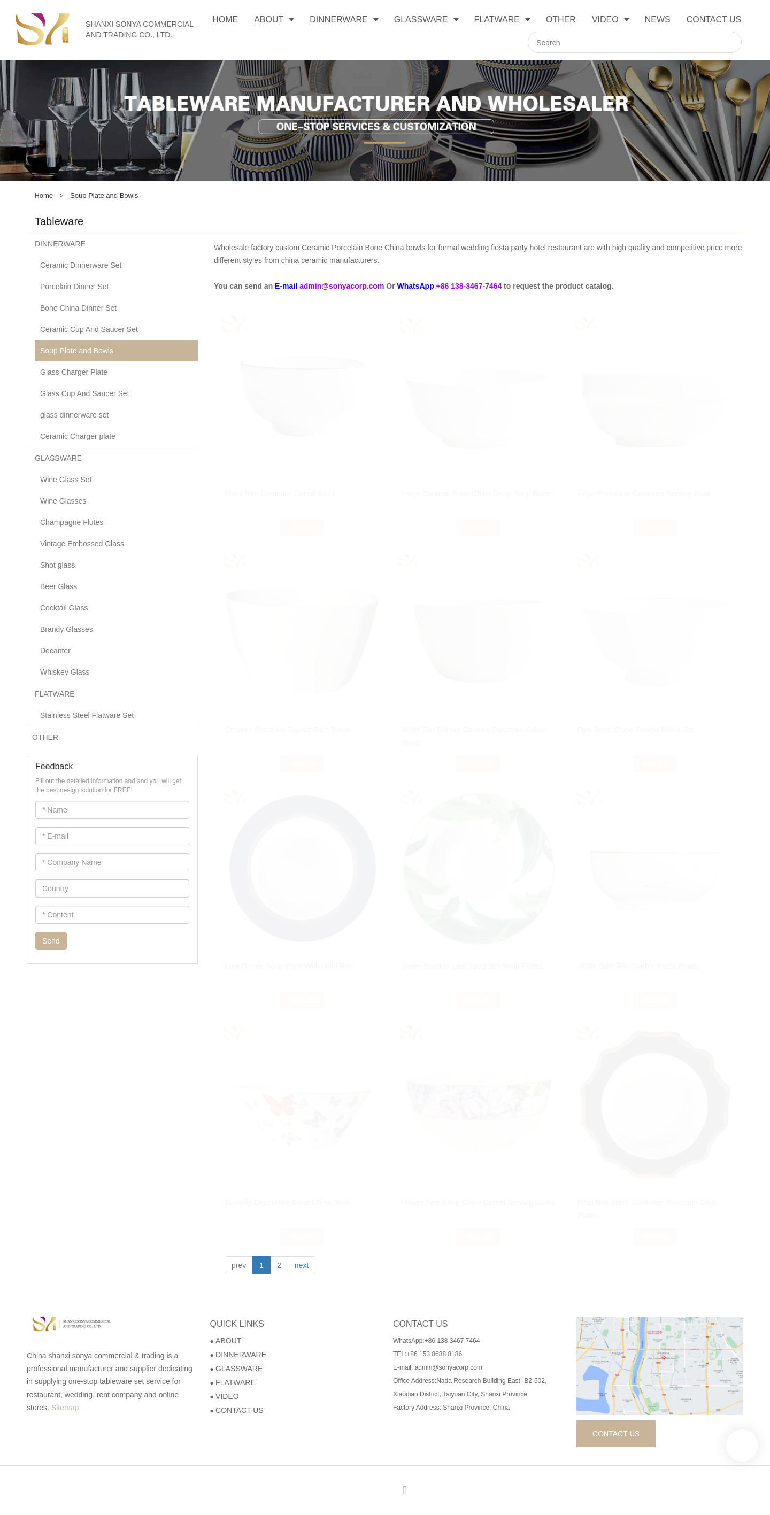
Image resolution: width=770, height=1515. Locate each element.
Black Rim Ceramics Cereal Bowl (279, 483)
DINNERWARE (60, 243)
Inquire (303, 517)
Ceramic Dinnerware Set (81, 265)
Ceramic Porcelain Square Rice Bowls (288, 729)
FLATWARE (55, 694)
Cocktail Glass (64, 608)
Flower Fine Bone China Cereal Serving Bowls (478, 1202)
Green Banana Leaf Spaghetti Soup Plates (472, 966)
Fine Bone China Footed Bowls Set (636, 729)
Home (43, 195)
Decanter (55, 650)
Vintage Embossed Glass (82, 543)
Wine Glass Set (65, 479)
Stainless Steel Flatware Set (87, 715)
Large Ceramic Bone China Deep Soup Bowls (477, 483)
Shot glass (57, 565)
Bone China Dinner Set (78, 308)
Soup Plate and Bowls (76, 350)
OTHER (45, 737)
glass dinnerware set (74, 415)
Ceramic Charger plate (78, 436)
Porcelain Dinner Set (74, 286)
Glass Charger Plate (73, 372)
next (302, 1265)
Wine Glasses (63, 501)
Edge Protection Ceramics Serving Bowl (644, 483)
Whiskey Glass (65, 672)
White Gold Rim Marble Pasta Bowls (638, 966)
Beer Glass (58, 586)
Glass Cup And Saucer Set (84, 393)
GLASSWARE (58, 458)
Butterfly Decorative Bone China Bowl (287, 1202)
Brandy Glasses (66, 629)
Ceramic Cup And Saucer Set (89, 329)
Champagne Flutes (71, 522)
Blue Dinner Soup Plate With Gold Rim (289, 966)
